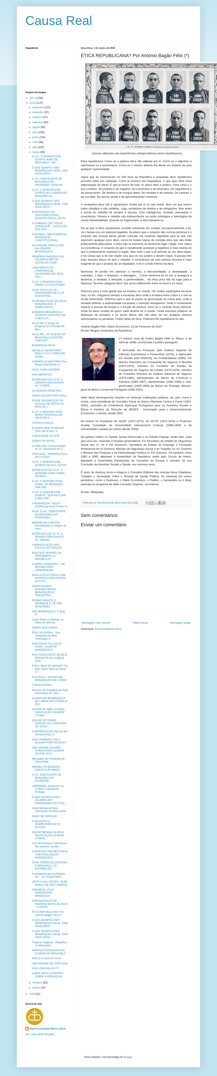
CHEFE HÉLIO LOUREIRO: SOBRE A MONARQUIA (48, 975)
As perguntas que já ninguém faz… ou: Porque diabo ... (48, 875)
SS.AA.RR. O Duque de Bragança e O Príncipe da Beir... (48, 326)
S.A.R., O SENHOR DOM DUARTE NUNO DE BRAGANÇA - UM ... (46, 159)
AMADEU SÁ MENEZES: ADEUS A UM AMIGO (46, 768)
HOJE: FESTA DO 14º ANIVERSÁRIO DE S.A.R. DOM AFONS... (48, 293)
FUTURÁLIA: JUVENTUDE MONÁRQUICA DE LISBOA (49, 679)
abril (35, 147)
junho (35, 137)
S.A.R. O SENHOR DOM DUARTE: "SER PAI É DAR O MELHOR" (49, 495)
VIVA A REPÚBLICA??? (45, 968)
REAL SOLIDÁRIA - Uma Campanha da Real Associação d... (46, 635)
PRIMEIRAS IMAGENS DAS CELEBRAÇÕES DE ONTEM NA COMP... (48, 259)
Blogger (128, 1057)
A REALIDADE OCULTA (45, 435)
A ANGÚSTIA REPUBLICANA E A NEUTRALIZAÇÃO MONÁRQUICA (50, 854)
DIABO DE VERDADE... (45, 816)
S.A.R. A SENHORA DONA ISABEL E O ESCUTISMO (48, 283)
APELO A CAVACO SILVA (46, 958)
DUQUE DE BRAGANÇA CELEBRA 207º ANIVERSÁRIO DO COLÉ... (49, 800)
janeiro (36, 987)
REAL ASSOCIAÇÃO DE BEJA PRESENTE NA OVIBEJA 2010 (49, 657)
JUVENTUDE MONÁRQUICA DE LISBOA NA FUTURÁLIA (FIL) (49, 701)
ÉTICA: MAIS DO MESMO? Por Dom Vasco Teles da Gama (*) (50, 669)
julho (35, 132)
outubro (37, 117)
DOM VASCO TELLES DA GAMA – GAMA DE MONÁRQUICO (47, 646)
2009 (32, 993)
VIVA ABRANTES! (42, 374)
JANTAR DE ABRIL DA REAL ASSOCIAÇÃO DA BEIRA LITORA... (48, 712)
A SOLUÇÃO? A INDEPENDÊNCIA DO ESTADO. (46, 824)
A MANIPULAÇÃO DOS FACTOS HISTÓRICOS (47, 546)
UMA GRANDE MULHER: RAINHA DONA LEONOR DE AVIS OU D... (48, 750)
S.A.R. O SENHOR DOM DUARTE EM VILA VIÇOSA (49, 463)
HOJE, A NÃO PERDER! (46, 369)
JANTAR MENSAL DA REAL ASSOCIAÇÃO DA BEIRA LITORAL (48, 835)
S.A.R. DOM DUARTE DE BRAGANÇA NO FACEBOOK (46, 777)
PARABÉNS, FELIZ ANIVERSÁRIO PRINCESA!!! (43, 892)
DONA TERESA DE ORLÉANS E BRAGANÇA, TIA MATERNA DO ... (49, 865)
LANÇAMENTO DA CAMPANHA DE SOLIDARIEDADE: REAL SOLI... (48, 272)
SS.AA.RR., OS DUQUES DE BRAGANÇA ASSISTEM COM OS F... (48, 337)
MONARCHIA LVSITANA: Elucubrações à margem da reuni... (49, 525)
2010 (32, 102)
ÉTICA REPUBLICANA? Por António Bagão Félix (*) (48, 913)
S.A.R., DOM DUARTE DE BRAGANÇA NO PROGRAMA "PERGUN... (48, 181)
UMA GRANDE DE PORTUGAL (50, 963)
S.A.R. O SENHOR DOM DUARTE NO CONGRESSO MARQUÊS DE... (49, 193)
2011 (32, 98)
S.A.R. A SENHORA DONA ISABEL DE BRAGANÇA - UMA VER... (48, 484)
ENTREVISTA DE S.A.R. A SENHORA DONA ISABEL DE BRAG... (48, 473)
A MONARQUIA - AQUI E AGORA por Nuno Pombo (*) (50, 505)
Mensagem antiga (180, 622)
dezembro (38, 107)
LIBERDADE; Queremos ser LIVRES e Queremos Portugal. (48, 789)
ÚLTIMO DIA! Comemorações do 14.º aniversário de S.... (49, 447)
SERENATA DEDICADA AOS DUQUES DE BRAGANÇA (48, 952)
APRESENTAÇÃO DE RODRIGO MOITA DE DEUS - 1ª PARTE (50, 904)
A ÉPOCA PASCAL (43, 422)
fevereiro (37, 982)
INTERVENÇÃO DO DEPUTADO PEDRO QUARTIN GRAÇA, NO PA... (50, 215)
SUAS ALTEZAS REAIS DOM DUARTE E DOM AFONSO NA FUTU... (49, 578)
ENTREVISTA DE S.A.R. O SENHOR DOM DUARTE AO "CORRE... (48, 382)
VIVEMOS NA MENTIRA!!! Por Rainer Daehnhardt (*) (49, 363)
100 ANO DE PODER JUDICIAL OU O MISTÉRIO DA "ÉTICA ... (49, 723)
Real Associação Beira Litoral (47, 1028)
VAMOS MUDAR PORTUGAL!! (49, 395)
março (36, 152)
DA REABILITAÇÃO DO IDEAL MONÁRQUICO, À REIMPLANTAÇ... (49, 304)
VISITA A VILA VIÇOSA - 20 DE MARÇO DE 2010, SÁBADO (49, 883)
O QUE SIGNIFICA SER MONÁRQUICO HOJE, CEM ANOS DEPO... (50, 170)
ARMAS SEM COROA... (45, 627)
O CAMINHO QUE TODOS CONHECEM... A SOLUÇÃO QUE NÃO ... (49, 226)
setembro (38, 122)
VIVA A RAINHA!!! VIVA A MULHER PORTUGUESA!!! (49, 741)
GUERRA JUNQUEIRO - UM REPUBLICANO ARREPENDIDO (48, 567)
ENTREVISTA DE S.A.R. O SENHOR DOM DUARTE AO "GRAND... (48, 536)
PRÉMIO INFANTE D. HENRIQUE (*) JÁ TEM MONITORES (47, 603)
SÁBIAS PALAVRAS (43, 440)
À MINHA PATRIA (42, 685)
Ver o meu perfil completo (39, 1034)
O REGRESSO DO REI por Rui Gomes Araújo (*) (49, 733)
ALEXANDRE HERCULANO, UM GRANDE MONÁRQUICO (48, 248)
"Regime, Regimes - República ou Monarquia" (49, 944)
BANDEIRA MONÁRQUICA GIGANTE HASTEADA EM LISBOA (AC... (48, 315)
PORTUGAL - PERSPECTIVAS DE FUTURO (49, 456)
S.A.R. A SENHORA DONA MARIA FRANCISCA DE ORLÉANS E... (47, 415)
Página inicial (140, 622)
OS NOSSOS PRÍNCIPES (47, 390)
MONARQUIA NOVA (43, 345)
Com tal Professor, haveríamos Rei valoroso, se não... (49, 845)
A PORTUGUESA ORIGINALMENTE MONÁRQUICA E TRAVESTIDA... (44, 591)
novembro (38, 112)
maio (35, 142)
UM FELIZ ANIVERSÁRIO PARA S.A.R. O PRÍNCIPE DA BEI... (48, 353)
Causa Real (58, 20)
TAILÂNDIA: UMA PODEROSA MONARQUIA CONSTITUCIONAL (49, 237)
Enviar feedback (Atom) (108, 628)
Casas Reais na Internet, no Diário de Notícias (48, 621)
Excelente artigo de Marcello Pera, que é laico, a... (48, 429)
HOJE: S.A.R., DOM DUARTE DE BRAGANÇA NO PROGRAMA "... (49, 514)
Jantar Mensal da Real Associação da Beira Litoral (49, 810)
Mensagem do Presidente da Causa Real (48, 760)
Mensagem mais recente (96, 622)
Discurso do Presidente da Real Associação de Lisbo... (50, 692)
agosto (36, 127)
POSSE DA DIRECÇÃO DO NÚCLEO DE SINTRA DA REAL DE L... (48, 403)
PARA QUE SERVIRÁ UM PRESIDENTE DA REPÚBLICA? (46, 556)
